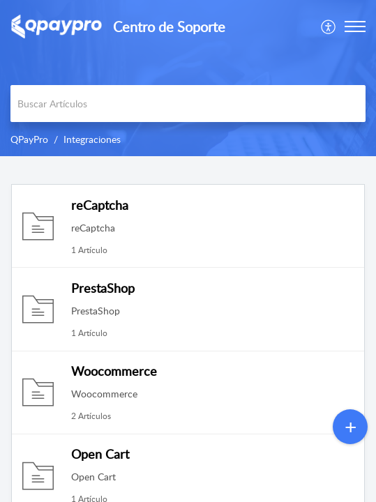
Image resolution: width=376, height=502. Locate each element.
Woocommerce (114, 371)
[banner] (188, 78)
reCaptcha (99, 205)
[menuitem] (329, 26)
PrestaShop (103, 288)
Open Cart (100, 454)
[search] (188, 103)
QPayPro (29, 139)
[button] (329, 26)
